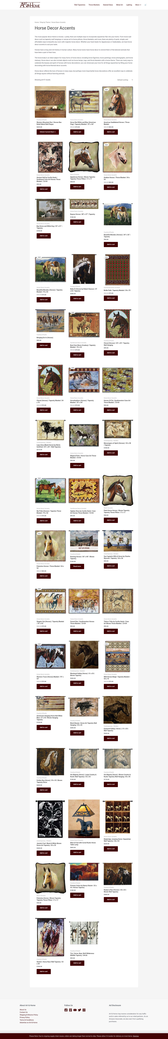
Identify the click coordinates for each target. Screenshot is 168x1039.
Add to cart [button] (77, 132)
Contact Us (24, 1012)
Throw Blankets (95, 5)
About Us (23, 1010)
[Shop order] (124, 80)
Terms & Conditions (27, 1020)
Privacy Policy (25, 1017)
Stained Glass (109, 5)
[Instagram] (84, 1010)
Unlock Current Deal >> (48, 132)
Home (37, 22)
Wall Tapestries (80, 5)
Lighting (129, 5)
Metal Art (120, 5)
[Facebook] (66, 1010)
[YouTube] (75, 1010)
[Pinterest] (70, 1010)
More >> (138, 5)
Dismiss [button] (136, 1036)
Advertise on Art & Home (28, 1023)
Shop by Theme (45, 22)
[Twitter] (79, 1010)
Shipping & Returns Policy (29, 1015)
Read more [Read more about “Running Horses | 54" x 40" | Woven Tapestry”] (77, 569)
